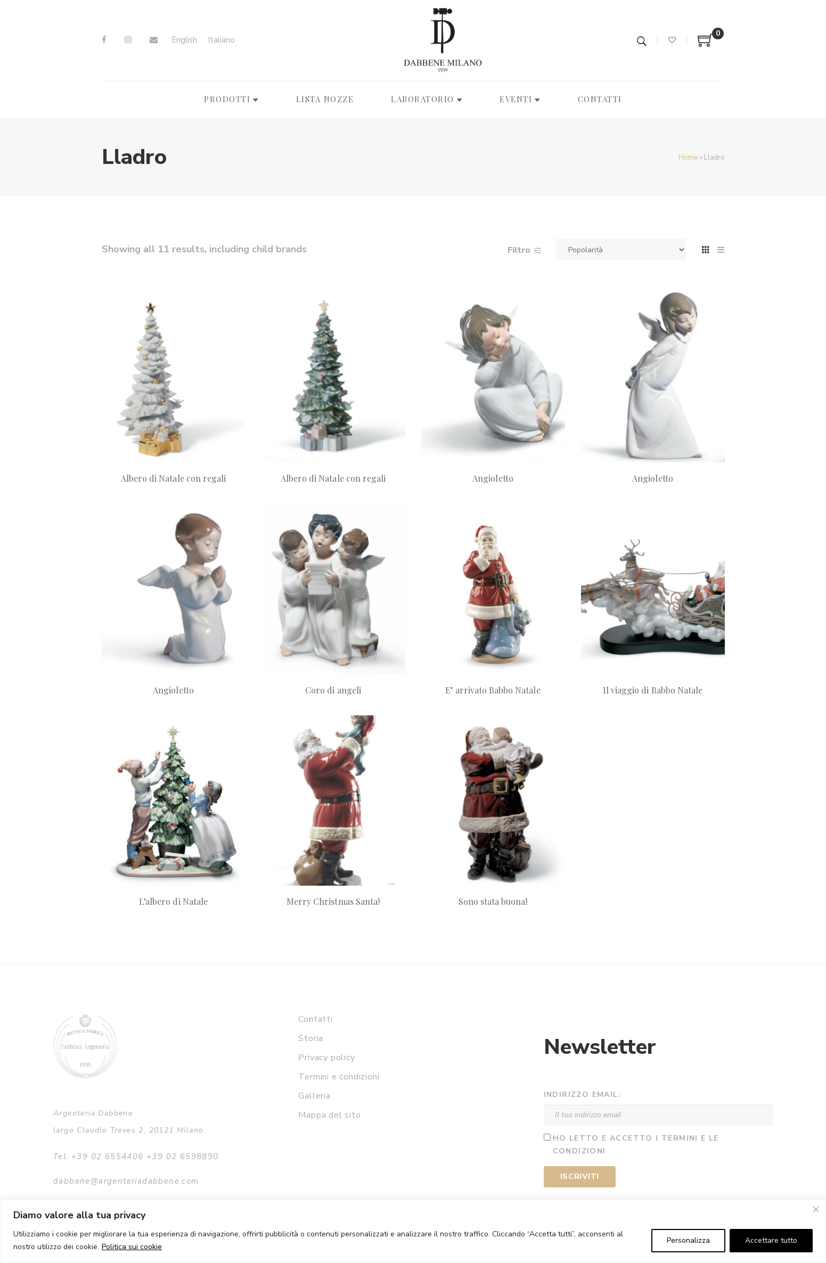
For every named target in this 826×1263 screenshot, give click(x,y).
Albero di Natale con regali (173, 478)
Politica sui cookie (132, 1247)
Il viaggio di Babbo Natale (652, 690)
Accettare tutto (771, 1240)
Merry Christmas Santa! (333, 901)
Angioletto (492, 478)
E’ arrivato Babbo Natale (492, 690)
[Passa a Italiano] (221, 40)
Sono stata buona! (493, 901)
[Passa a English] (184, 40)
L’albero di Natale (173, 901)
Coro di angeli (333, 690)
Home (688, 157)
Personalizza (688, 1240)
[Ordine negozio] (620, 249)
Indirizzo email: (582, 1094)
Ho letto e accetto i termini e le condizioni (636, 1145)
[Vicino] (816, 1209)
